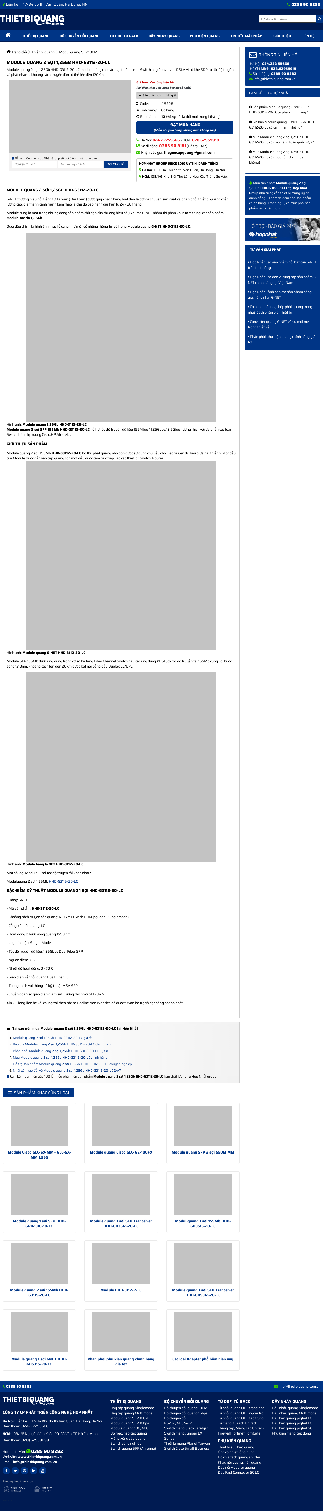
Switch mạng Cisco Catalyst (186, 1428)
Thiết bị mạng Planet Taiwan (187, 1443)
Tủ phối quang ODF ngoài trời (241, 1413)
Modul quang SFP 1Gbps (129, 1423)
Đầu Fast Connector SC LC (238, 1472)
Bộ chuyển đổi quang (79, 36)
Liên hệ (307, 36)
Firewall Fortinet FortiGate (239, 1433)
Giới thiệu (282, 36)
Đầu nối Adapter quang (236, 1467)
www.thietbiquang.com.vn (40, 1456)
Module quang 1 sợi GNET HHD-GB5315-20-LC (39, 1361)
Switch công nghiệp (125, 1443)
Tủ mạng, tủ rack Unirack (237, 1423)
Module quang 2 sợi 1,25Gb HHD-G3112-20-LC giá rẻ (52, 1037)
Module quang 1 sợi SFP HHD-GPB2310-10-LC (39, 1223)
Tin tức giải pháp (246, 36)
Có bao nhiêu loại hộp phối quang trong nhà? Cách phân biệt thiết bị (280, 309)
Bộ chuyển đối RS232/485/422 (178, 1420)
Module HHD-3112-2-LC (121, 1290)
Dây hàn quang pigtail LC (292, 1418)
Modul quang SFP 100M (129, 1418)
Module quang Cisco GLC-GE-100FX (121, 1152)
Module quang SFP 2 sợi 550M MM (203, 1152)
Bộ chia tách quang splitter (239, 1457)
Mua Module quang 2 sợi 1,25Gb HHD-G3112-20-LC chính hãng (60, 1057)
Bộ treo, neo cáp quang (128, 1433)
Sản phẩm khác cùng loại (38, 1093)
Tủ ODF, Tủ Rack (124, 36)
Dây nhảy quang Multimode (294, 1413)
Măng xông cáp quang (127, 1438)
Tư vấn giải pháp (265, 249)
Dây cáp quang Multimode (131, 1413)
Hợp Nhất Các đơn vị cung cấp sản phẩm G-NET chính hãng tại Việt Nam (282, 279)
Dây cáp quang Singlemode (132, 1408)
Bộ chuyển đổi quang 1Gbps (186, 1413)
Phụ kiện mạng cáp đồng (291, 1433)
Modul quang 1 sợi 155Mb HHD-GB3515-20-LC (203, 1223)
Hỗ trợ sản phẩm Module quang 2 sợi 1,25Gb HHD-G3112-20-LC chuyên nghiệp (72, 1064)
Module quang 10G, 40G (129, 1428)
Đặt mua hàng (184, 127)
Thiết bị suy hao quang (236, 1447)
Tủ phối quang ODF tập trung (241, 1418)
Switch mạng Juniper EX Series (183, 1435)
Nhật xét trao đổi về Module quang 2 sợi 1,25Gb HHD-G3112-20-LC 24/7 (67, 1070)
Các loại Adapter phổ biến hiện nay (202, 1359)
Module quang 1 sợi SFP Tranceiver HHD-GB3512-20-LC (121, 1223)
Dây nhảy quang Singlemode (295, 1408)
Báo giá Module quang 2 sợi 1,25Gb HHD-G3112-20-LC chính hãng (62, 1044)
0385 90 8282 (305, 4)
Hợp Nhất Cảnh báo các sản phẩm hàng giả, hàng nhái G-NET (280, 294)
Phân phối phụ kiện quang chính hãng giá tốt (121, 1361)
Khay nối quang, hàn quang (239, 1462)
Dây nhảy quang (164, 36)
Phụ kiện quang (205, 36)
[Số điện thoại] (34, 164)
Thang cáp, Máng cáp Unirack (241, 1428)
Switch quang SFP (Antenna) (133, 1448)
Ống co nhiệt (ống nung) (236, 1452)
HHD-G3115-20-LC (63, 881)
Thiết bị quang (35, 36)
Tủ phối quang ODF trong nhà (241, 1408)
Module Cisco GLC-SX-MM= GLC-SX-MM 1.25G (39, 1154)
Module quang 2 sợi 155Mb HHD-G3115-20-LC (39, 1292)
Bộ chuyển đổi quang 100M (185, 1408)
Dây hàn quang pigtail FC (292, 1423)
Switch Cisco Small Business (187, 1448)
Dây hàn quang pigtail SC (292, 1428)
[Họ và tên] (80, 164)
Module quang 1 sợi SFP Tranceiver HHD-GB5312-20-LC (203, 1292)
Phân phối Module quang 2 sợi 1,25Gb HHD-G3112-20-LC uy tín (60, 1051)
